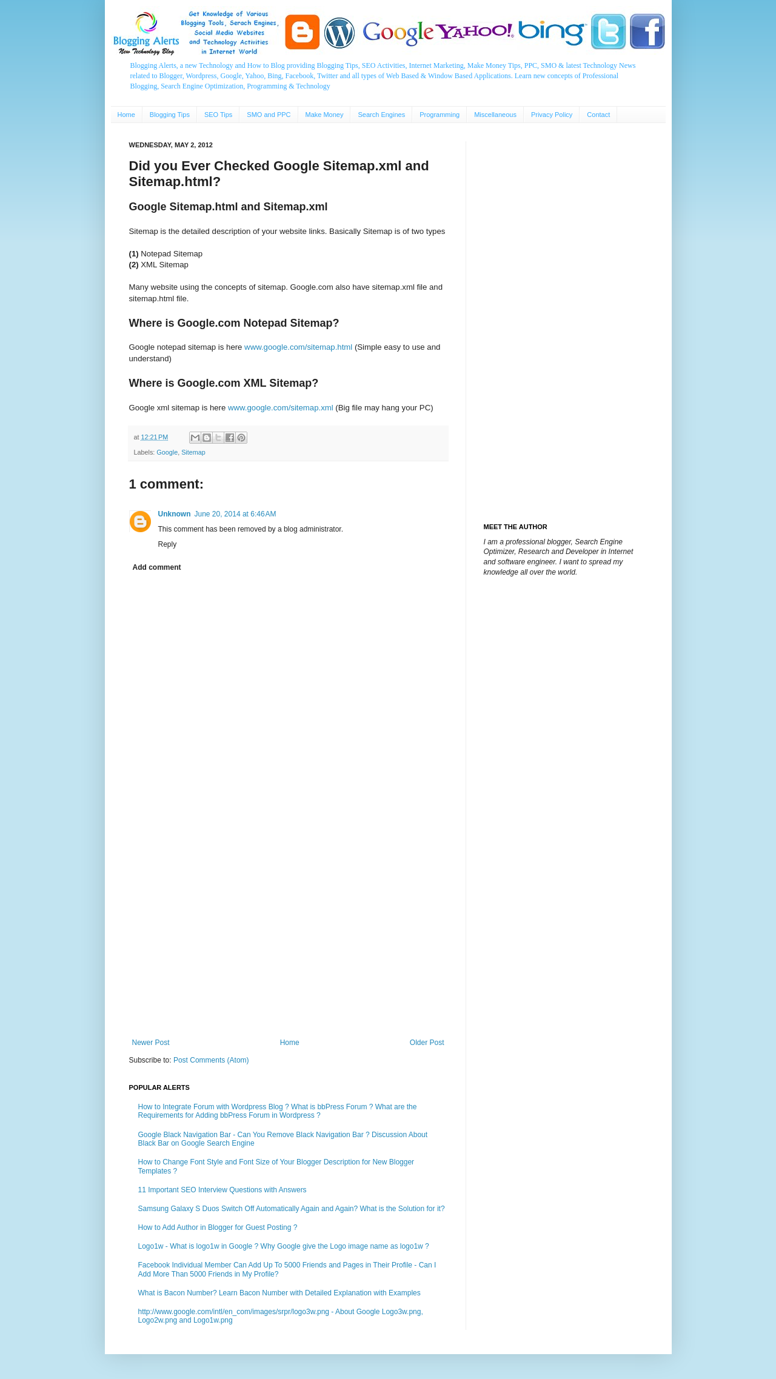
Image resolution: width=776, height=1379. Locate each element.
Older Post (427, 1042)
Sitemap (193, 452)
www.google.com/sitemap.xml (280, 407)
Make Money (325, 114)
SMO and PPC (268, 114)
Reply (167, 544)
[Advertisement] (288, 938)
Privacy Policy (551, 114)
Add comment (157, 567)
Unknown (174, 514)
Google (167, 452)
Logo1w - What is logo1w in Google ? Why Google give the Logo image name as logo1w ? (283, 1246)
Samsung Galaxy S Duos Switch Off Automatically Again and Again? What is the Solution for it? (291, 1208)
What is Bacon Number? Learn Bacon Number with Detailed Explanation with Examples (279, 1293)
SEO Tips (218, 114)
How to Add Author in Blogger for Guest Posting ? (218, 1227)
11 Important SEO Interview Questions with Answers (222, 1190)
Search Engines (381, 114)
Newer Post (151, 1042)
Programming (440, 114)
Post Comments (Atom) (211, 1060)
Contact (598, 114)
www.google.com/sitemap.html (298, 347)
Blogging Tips (170, 114)
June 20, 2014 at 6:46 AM (235, 514)
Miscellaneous (495, 114)
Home (126, 114)
